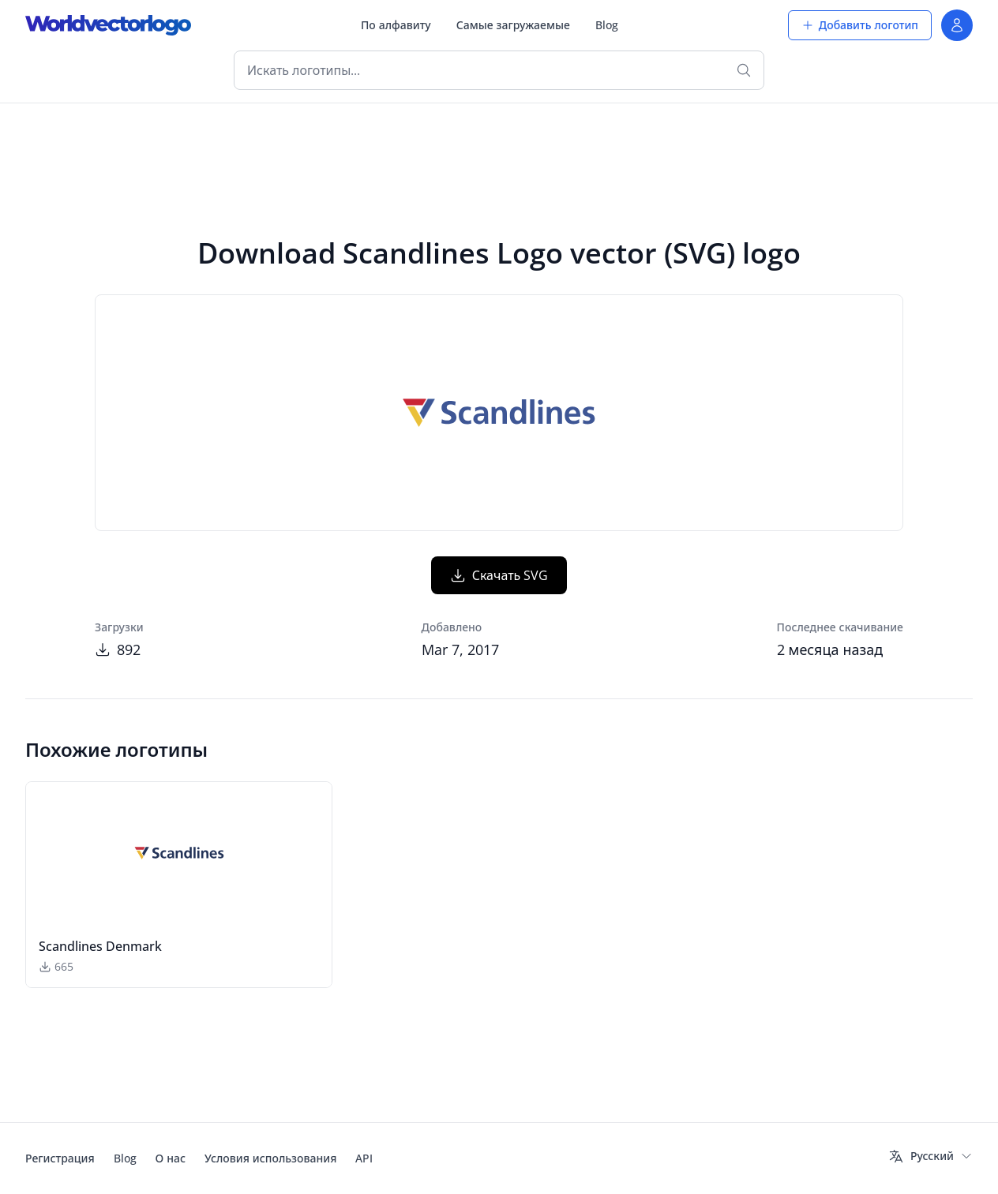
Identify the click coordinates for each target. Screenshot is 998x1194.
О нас (171, 1158)
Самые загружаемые (513, 24)
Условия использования (270, 1158)
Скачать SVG (499, 575)
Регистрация (60, 1158)
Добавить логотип (859, 24)
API (364, 1158)
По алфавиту (396, 24)
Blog (606, 24)
